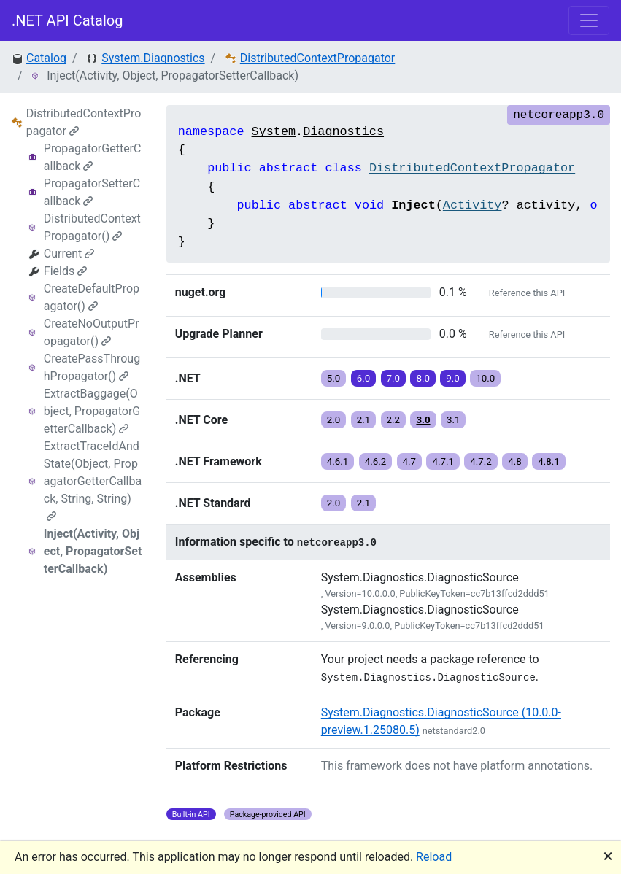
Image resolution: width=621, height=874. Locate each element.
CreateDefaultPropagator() (91, 297)
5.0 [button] (334, 378)
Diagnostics (343, 132)
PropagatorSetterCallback (92, 192)
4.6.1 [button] (338, 461)
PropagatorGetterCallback (93, 157)
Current (69, 253)
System (274, 132)
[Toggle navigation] (588, 20)
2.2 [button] (394, 419)
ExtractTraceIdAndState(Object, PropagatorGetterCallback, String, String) (93, 480)
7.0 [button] (394, 378)
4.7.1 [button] (443, 461)
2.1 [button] (364, 419)
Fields (65, 271)
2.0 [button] (334, 419)
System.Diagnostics (152, 58)
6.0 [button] (364, 378)
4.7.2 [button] (481, 461)
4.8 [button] (515, 461)
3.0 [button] (423, 419)
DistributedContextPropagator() (92, 227)
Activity (472, 205)
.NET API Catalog (67, 20)
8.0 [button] (423, 378)
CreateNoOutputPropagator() (91, 332)
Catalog (46, 58)
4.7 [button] (410, 461)
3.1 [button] (453, 419)
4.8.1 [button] (549, 461)
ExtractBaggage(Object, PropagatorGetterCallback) (92, 411)
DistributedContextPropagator (318, 58)
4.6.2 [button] (376, 461)
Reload (434, 857)
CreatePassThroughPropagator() (92, 367)
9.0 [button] (453, 378)
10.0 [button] (485, 378)
